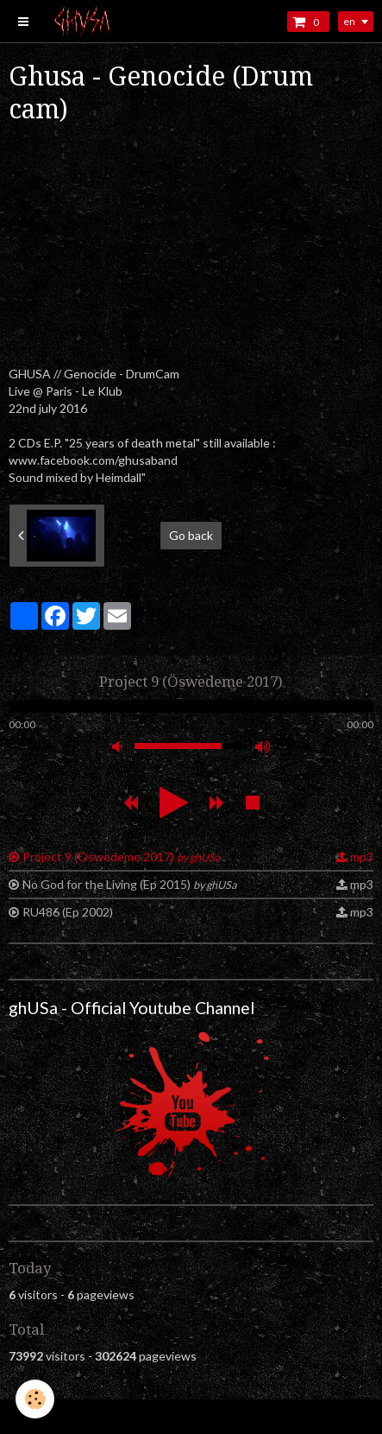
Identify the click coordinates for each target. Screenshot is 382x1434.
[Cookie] (35, 1399)
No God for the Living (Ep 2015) (129, 884)
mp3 (361, 856)
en (349, 21)
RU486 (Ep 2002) (67, 911)
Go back (191, 535)
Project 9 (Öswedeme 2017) (121, 856)
